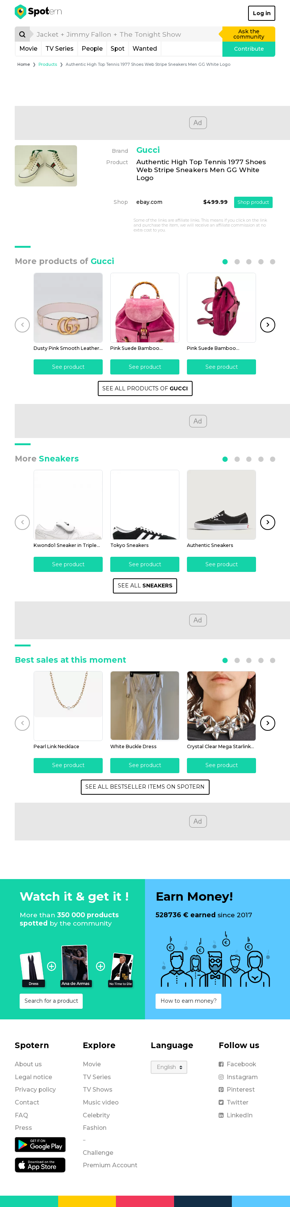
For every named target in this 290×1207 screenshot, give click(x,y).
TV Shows (98, 1089)
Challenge (98, 1152)
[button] (225, 261)
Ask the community (248, 34)
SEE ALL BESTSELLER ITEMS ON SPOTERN (145, 786)
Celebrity (96, 1115)
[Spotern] (39, 13)
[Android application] (40, 1144)
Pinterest (237, 1089)
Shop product (253, 202)
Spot (118, 48)
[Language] (169, 1067)
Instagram (238, 1077)
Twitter (233, 1102)
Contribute (249, 48)
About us (28, 1064)
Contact (27, 1102)
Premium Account (110, 1165)
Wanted (145, 48)
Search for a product (51, 1000)
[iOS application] (40, 1164)
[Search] (22, 34)
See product (68, 366)
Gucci (148, 150)
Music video (101, 1102)
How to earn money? (188, 1000)
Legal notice (33, 1077)
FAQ (21, 1115)
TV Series (59, 48)
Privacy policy (35, 1089)
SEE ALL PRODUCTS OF (145, 388)
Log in (262, 13)
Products (48, 64)
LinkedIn (236, 1115)
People (92, 48)
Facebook (237, 1064)
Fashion (94, 1127)
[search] (126, 34)
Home (23, 64)
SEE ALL (145, 585)
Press (23, 1127)
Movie (28, 48)
